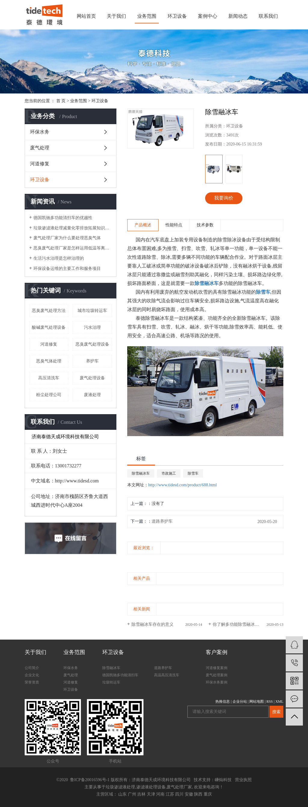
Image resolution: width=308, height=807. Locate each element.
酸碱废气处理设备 (49, 327)
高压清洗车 (48, 378)
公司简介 (32, 668)
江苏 (170, 794)
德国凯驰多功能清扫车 (120, 675)
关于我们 (116, 16)
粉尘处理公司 (48, 395)
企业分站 (240, 701)
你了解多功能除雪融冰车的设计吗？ (246, 624)
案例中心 (207, 16)
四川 (179, 794)
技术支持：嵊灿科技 (213, 780)
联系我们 (268, 16)
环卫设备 (177, 16)
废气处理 (39, 147)
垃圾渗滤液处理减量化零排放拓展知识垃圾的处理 (72, 228)
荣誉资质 (32, 682)
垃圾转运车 (111, 682)
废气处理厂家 (179, 787)
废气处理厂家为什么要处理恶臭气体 (67, 238)
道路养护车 (162, 521)
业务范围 (146, 16)
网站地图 (256, 701)
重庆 (208, 794)
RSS (269, 701)
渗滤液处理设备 (151, 787)
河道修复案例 (216, 668)
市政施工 (169, 473)
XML (279, 701)
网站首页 (86, 16)
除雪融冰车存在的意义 (152, 624)
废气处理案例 (216, 675)
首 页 (61, 101)
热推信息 (222, 701)
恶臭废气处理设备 (92, 344)
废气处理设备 (92, 378)
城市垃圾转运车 (92, 310)
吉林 (141, 794)
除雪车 (193, 473)
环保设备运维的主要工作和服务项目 (67, 268)
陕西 (198, 794)
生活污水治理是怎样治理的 (58, 258)
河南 (160, 794)
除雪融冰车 (141, 473)
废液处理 (92, 395)
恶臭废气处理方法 (49, 310)
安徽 (189, 794)
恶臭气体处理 (48, 361)
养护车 (92, 361)
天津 (151, 794)
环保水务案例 (216, 682)
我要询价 (223, 197)
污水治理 (92, 327)
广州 (132, 794)
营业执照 (243, 780)
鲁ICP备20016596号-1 (89, 780)
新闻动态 (238, 16)
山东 (122, 794)
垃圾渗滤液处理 (120, 787)
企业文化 (32, 675)
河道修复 (39, 163)
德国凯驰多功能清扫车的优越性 (62, 218)
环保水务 (39, 131)
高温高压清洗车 (166, 675)
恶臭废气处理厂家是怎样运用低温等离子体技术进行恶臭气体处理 (72, 248)
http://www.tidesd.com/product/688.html (182, 485)
